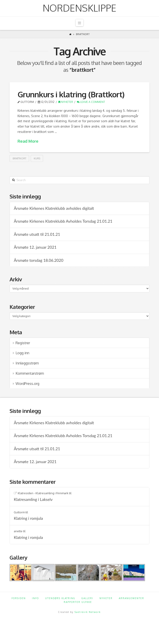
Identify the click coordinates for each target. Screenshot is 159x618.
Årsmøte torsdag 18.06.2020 (38, 260)
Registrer (23, 343)
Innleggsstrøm (27, 363)
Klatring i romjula (28, 518)
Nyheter (65, 102)
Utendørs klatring (60, 598)
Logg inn (22, 353)
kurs (37, 158)
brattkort (19, 158)
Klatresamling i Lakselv (33, 499)
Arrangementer (131, 598)
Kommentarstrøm (30, 373)
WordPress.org (27, 383)
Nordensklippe (79, 8)
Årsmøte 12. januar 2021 (35, 247)
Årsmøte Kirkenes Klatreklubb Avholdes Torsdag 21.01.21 (63, 221)
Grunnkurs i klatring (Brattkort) (71, 94)
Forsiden (19, 598)
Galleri (87, 598)
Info (35, 598)
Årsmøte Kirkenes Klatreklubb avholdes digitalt (54, 208)
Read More (28, 141)
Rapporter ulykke (78, 602)
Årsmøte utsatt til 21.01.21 (37, 234)
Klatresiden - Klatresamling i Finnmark (43, 493)
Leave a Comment (91, 102)
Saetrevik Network (88, 612)
